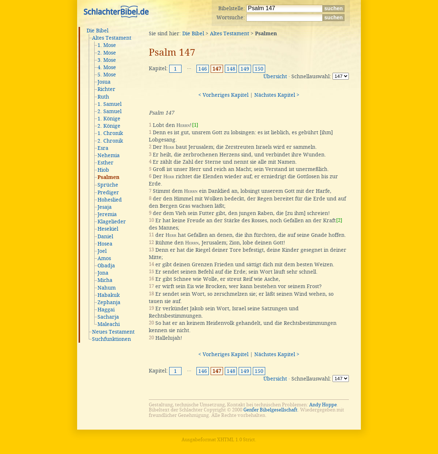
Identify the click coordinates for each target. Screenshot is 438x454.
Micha (104, 280)
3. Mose (106, 60)
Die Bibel (97, 30)
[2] (339, 220)
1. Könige (108, 119)
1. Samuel (109, 104)
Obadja (106, 265)
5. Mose (106, 74)
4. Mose (106, 67)
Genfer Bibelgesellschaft (270, 410)
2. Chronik (110, 141)
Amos (104, 258)
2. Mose (106, 53)
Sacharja (108, 317)
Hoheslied (109, 200)
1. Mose (106, 45)
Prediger (108, 192)
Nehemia (108, 155)
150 (259, 69)
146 (202, 69)
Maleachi (108, 324)
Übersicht (275, 76)
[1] (195, 125)
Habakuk (108, 295)
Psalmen (108, 177)
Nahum (106, 288)
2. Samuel (109, 111)
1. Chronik (110, 133)
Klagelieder (111, 221)
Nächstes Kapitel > (276, 95)
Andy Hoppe (323, 404)
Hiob (103, 170)
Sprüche (107, 185)
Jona (102, 273)
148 (231, 69)
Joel (102, 251)
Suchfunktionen (111, 339)
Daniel (105, 236)
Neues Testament (113, 332)
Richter (106, 89)
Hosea (104, 244)
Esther (105, 163)
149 (244, 69)
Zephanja (108, 302)
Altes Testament (111, 38)
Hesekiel (107, 229)
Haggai (106, 309)
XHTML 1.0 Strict (236, 439)
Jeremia (107, 214)
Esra (102, 148)
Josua (104, 82)
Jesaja (104, 207)
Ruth (103, 97)
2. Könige (108, 126)
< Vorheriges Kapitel (223, 95)
